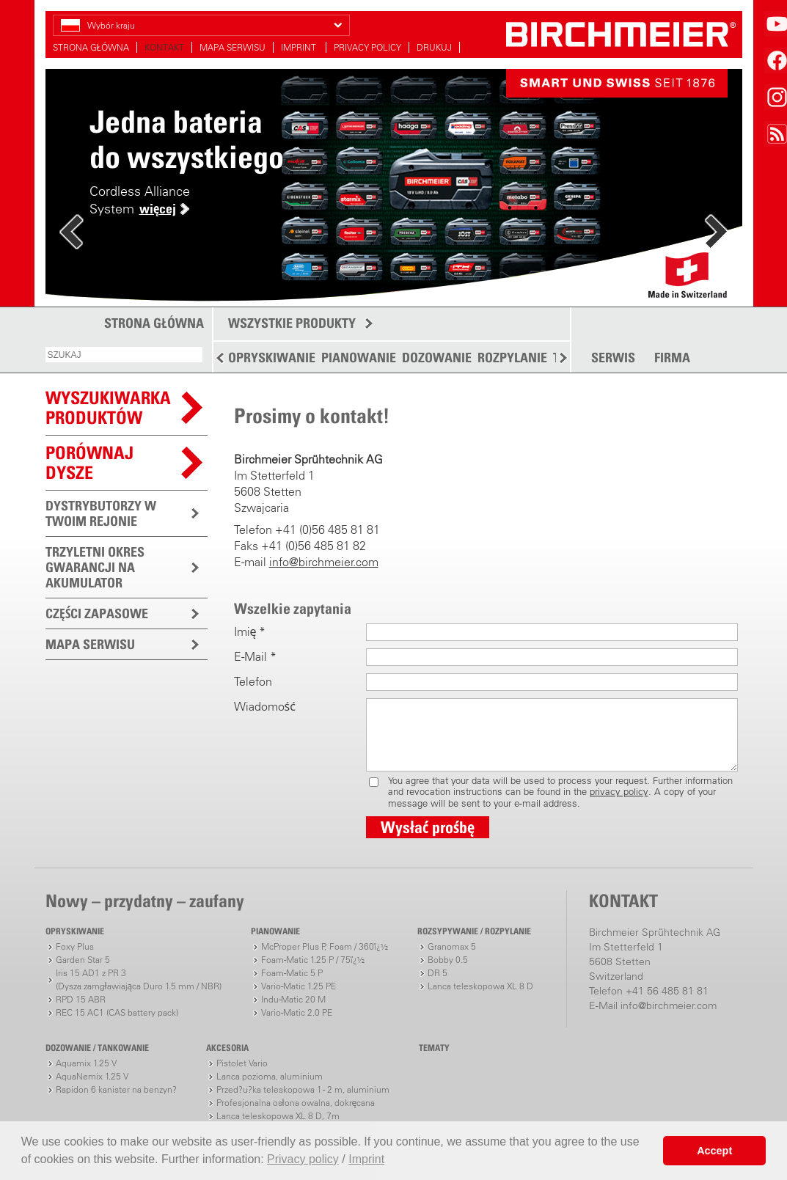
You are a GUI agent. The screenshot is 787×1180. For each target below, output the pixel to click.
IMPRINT (299, 47)
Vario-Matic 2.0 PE (296, 1012)
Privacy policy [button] (303, 1159)
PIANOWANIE (358, 357)
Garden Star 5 (83, 959)
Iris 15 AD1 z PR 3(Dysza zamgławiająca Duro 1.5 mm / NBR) (139, 979)
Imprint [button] (366, 1159)
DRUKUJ (434, 47)
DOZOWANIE (437, 357)
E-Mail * (255, 656)
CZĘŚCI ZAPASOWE (96, 613)
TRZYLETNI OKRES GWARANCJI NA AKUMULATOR (94, 567)
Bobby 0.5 (448, 959)
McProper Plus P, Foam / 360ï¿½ (324, 946)
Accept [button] (714, 1151)
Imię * (250, 631)
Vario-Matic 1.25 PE (298, 986)
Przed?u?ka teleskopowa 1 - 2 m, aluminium (302, 1089)
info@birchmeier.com (323, 561)
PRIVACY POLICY (367, 47)
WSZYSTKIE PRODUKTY (292, 323)
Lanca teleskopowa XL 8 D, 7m (278, 1115)
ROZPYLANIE (512, 357)
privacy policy (619, 791)
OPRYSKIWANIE (271, 357)
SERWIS (613, 358)
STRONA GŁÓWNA (91, 47)
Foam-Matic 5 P (292, 972)
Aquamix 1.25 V (86, 1063)
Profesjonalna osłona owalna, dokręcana (296, 1102)
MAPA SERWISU (233, 47)
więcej (157, 208)
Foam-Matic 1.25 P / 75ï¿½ (313, 959)
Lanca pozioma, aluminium (269, 1076)
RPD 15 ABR (81, 999)
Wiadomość (265, 706)
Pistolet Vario (242, 1063)
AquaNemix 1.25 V (92, 1076)
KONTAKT (164, 47)
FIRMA (672, 358)
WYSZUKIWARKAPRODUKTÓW (108, 407)
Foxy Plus (75, 946)
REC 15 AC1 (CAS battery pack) (117, 1012)
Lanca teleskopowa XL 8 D (480, 986)
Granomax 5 (452, 946)
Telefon (253, 681)
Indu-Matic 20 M (293, 999)
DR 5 (437, 972)
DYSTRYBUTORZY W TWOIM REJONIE (100, 513)
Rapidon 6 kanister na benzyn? (116, 1089)
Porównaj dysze (89, 462)
